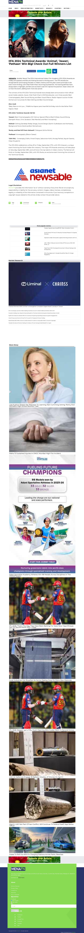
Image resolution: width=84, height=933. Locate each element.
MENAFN (12, 78)
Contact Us (14, 888)
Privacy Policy (14, 886)
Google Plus (19, 917)
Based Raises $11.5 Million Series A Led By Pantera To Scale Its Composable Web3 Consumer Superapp (32, 320)
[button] (48, 5)
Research (49, 8)
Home (10, 8)
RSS (17, 923)
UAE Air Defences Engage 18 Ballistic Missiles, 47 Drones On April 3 (36, 775)
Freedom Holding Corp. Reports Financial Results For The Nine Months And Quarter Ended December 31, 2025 (34, 313)
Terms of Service (15, 884)
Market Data (39, 8)
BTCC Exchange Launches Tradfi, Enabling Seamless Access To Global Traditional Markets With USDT (32, 310)
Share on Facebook (31, 71)
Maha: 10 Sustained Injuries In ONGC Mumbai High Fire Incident (35, 453)
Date (11, 70)
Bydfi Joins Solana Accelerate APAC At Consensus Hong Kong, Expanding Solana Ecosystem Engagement (33, 315)
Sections (66, 8)
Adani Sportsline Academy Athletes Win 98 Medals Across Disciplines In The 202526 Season (39, 574)
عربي (44, 5)
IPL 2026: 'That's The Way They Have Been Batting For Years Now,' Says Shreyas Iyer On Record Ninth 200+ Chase (41, 626)
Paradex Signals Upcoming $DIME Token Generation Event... (59, 228)
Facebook (18, 912)
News (16, 8)
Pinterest (18, 919)
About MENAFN (15, 892)
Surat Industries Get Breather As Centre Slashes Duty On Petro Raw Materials (40, 679)
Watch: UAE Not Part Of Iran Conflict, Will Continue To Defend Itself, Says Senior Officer (41, 823)
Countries (58, 8)
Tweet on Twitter (41, 71)
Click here (21, 875)
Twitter (18, 914)
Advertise (13, 890)
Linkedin (18, 921)
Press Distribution (26, 8)
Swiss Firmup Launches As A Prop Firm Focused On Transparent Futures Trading (27, 318)
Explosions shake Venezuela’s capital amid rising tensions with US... (60, 237)
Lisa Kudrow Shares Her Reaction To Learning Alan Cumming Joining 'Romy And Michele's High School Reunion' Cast (41, 405)
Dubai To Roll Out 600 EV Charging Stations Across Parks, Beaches (36, 852)
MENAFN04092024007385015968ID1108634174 (26, 159)
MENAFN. (19, 928)
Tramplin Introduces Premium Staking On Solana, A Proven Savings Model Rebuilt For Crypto (30, 323)
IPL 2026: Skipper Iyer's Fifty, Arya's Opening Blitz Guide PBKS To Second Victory (41, 729)
